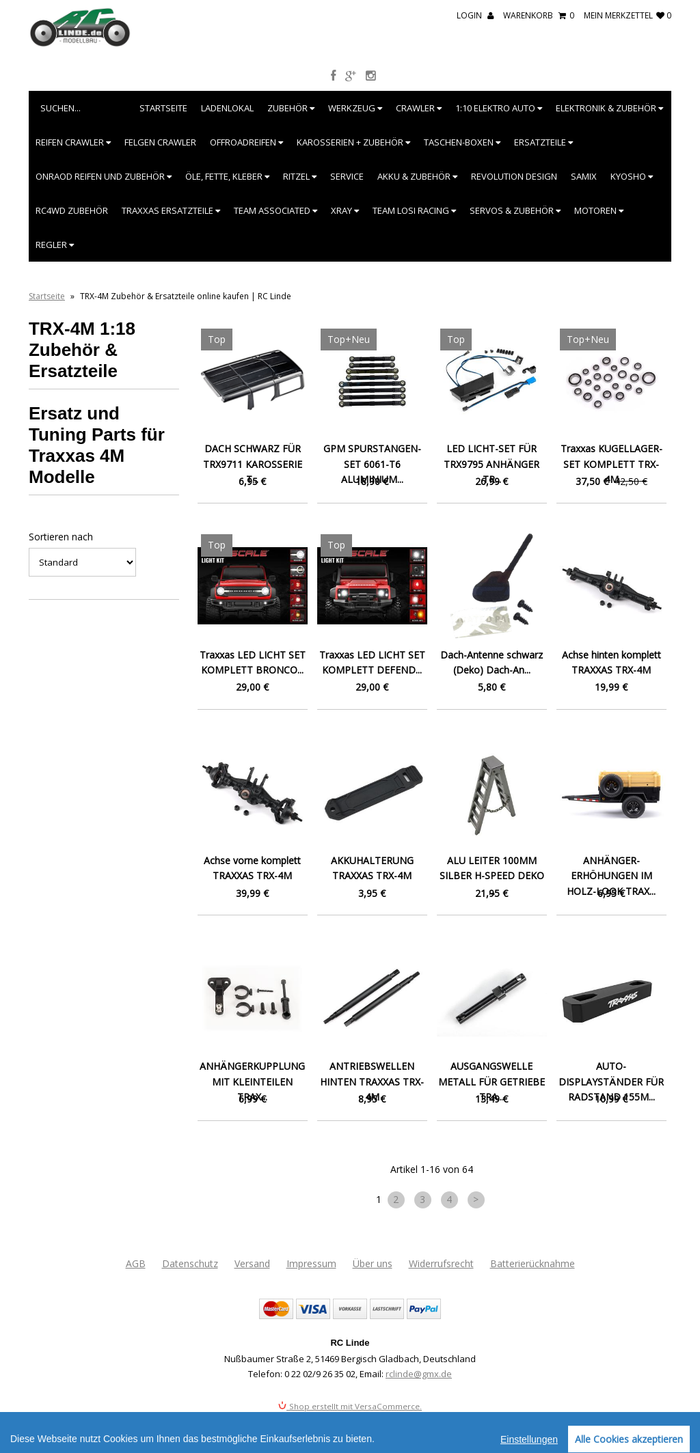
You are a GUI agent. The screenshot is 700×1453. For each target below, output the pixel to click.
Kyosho (631, 176)
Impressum (311, 1263)
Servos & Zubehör (515, 210)
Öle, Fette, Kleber (227, 176)
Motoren (598, 210)
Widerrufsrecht (441, 1263)
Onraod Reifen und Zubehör (104, 176)
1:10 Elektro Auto (498, 108)
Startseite (163, 108)
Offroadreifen (246, 142)
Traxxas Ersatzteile (171, 210)
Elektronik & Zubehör (609, 108)
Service (347, 176)
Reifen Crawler (73, 142)
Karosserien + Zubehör (353, 142)
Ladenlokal (227, 108)
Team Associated (275, 210)
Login (475, 15)
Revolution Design (514, 176)
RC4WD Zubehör (72, 210)
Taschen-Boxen (462, 142)
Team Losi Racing (414, 210)
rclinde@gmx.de (419, 1374)
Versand (252, 1263)
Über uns (372, 1263)
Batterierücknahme (532, 1263)
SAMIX (584, 176)
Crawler (419, 108)
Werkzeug (355, 108)
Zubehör (290, 108)
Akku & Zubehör (417, 176)
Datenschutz (190, 1263)
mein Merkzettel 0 (627, 15)
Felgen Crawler (160, 142)
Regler (55, 244)
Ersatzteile (543, 142)
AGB (136, 1263)
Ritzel (300, 176)
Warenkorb (538, 15)
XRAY (345, 210)
